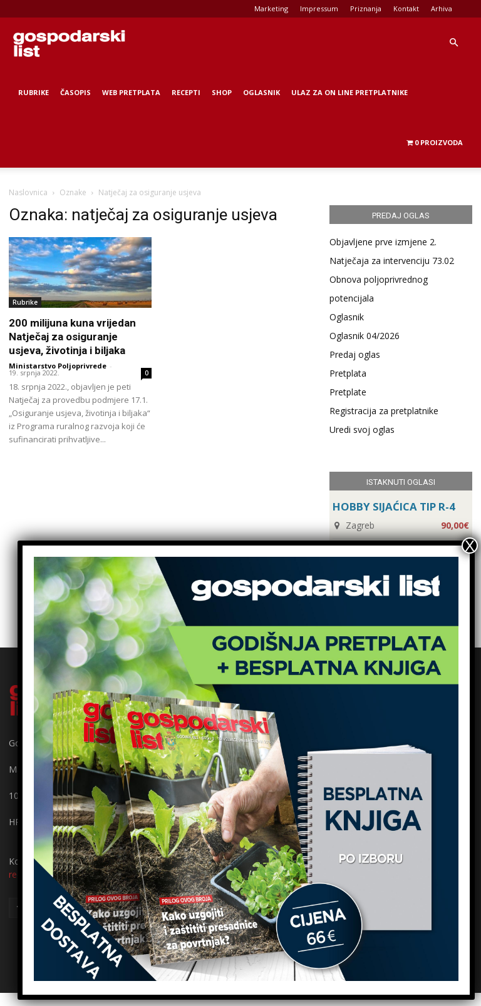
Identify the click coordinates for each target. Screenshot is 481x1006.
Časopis (75, 92)
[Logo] (69, 43)
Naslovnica (28, 192)
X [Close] (470, 545)
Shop (222, 92)
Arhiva (441, 8)
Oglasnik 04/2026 (364, 336)
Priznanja (365, 8)
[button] (453, 43)
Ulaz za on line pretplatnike (349, 92)
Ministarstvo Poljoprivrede (57, 365)
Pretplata (347, 373)
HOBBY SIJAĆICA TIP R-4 (394, 506)
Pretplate (347, 392)
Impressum (319, 8)
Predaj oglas (354, 354)
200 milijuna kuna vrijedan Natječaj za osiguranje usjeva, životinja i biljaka (72, 337)
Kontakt (406, 8)
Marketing (271, 8)
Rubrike (33, 92)
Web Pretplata (131, 92)
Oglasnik (261, 92)
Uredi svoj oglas (362, 429)
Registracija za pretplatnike (383, 411)
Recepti (186, 92)
